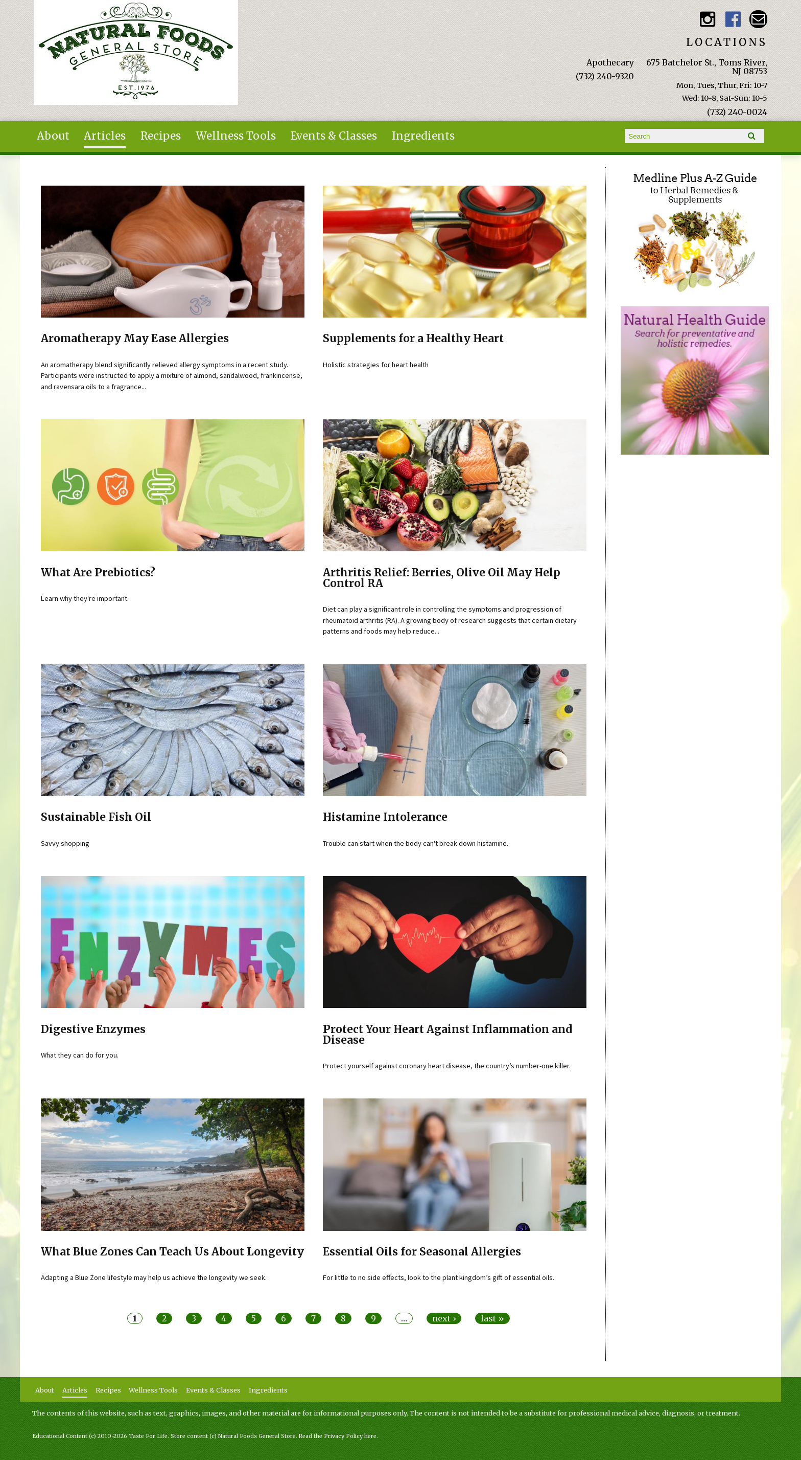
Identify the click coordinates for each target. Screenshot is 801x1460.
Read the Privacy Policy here (337, 1436)
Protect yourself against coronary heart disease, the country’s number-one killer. (447, 1065)
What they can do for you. (80, 1055)
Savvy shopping (65, 843)
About (53, 136)
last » (492, 1318)
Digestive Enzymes (93, 1029)
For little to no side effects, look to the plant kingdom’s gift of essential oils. (438, 1277)
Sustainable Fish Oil (96, 817)
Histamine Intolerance (385, 817)
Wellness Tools (236, 136)
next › (444, 1318)
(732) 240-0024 (737, 112)
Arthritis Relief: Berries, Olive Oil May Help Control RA (441, 578)
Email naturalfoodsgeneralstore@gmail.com (758, 19)
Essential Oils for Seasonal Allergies (422, 1252)
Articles (105, 136)
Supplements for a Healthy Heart (413, 338)
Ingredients (423, 136)
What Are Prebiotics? (98, 572)
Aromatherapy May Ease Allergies (135, 338)
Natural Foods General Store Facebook (733, 19)
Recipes (160, 136)
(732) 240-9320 (605, 76)
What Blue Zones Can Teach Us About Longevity (172, 1252)
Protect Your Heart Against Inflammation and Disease (447, 1035)
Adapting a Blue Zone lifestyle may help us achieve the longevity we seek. (154, 1277)
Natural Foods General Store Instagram (708, 19)
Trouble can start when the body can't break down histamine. (415, 843)
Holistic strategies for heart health (376, 364)
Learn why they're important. (85, 598)
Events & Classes (334, 136)
